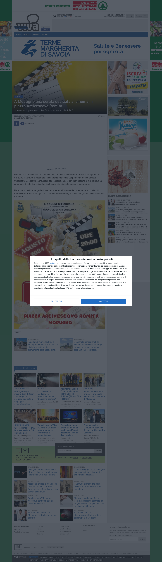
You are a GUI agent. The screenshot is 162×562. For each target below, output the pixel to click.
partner (52, 263)
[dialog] (81, 281)
